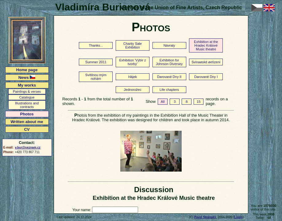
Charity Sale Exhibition (132, 45)
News (27, 77)
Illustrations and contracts (27, 105)
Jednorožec (132, 89)
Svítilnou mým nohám (95, 76)
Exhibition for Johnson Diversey (169, 62)
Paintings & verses (27, 91)
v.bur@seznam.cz (27, 147)
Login (238, 217)
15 (198, 101)
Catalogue (26, 97)
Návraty (169, 45)
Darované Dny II (169, 77)
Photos (26, 114)
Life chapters (169, 89)
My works (27, 85)
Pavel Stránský (205, 217)
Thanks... (96, 45)
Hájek (132, 77)
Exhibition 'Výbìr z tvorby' (132, 62)
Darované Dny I (206, 77)
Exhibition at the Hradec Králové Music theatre (206, 45)
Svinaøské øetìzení (205, 62)
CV (26, 129)
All (162, 101)
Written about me (27, 121)
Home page (26, 70)
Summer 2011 (95, 62)
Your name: (81, 210)
